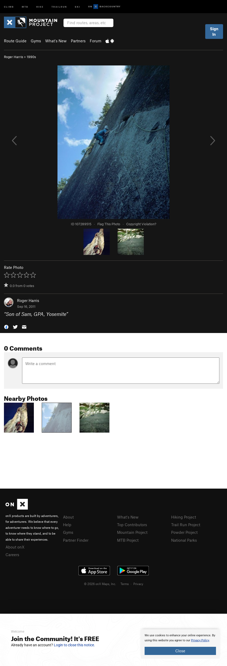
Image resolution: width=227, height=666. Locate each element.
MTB (25, 6)
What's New (56, 40)
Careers (12, 554)
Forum (95, 40)
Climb (9, 6)
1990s (31, 57)
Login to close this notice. (74, 645)
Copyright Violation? (141, 224)
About (68, 517)
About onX (15, 547)
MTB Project (128, 540)
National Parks (184, 540)
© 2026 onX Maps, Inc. (100, 584)
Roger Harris (13, 57)
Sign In (214, 31)
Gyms (36, 40)
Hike (40, 6)
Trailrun (59, 6)
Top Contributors (132, 524)
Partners (78, 40)
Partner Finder (75, 540)
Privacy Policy (200, 640)
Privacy (138, 584)
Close (180, 650)
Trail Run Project (185, 524)
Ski (77, 6)
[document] (180, 644)
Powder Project (184, 532)
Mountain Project (132, 532)
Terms (124, 584)
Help (67, 524)
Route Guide (15, 40)
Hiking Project (183, 517)
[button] (6, 326)
